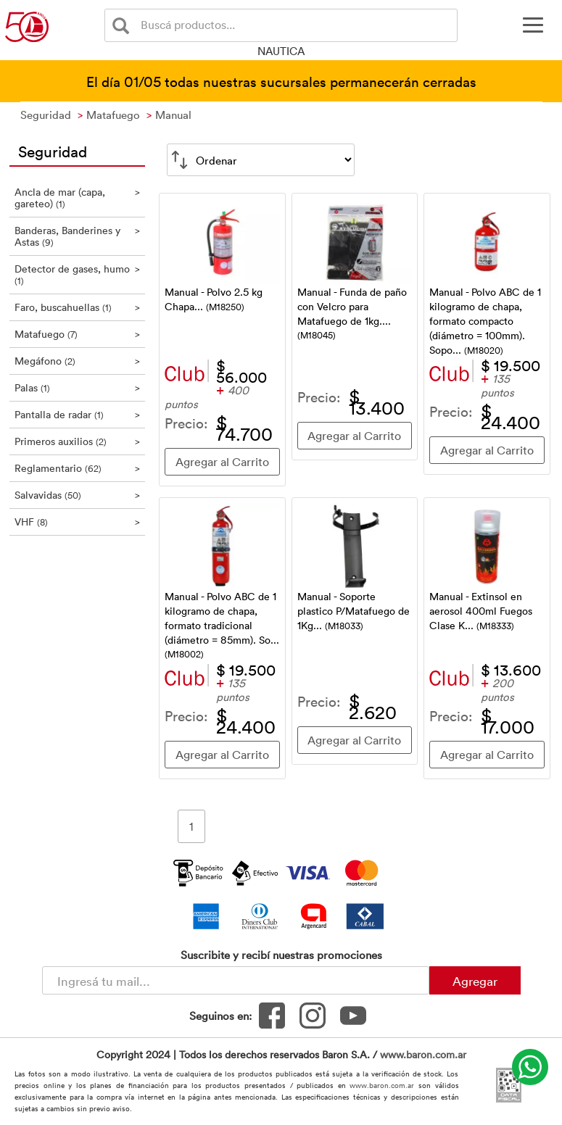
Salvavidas (78, 495)
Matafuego (78, 334)
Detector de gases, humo (78, 274)
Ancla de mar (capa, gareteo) (78, 197)
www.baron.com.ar (423, 1054)
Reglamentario (78, 468)
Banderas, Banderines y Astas (78, 236)
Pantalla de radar (78, 414)
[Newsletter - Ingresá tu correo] (235, 980)
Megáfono (78, 361)
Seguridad (52, 151)
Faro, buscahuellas (78, 307)
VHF (78, 521)
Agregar (475, 981)
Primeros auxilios (78, 441)
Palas (78, 387)
